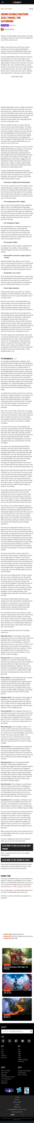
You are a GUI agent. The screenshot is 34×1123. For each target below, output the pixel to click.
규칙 (2, 1053)
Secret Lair (4, 1081)
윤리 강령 (17, 1099)
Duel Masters (22, 1073)
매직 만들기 (8, 9)
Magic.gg (3, 1075)
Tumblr (14, 886)
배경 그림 (4, 1057)
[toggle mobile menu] (2, 2)
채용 (19, 1053)
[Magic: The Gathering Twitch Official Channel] (16, 1041)
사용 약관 (17, 1097)
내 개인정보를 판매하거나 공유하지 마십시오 (17, 1109)
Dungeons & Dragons (24, 1071)
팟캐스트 (3, 1055)
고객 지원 (17, 1104)
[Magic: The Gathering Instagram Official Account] (29, 1041)
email (31, 882)
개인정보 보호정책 (17, 1102)
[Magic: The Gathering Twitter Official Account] (10, 1041)
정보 (19, 1049)
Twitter (9, 886)
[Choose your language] (17, 1115)
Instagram (20, 886)
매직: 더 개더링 (5, 1071)
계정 (19, 1051)
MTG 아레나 (4, 1073)
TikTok (28, 886)
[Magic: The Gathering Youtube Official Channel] (23, 1041)
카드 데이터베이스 (6, 1079)
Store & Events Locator (8, 1077)
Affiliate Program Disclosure (23, 1060)
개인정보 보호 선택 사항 (17, 1112)
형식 (2, 1051)
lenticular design (21, 823)
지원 (19, 1055)
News (2, 9)
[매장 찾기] (31, 1031)
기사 (2, 1049)
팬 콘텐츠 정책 (17, 1107)
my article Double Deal (11, 143)
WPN (19, 1057)
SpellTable (4, 1083)
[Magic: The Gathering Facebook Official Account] (3, 1041)
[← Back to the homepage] (17, 2)
